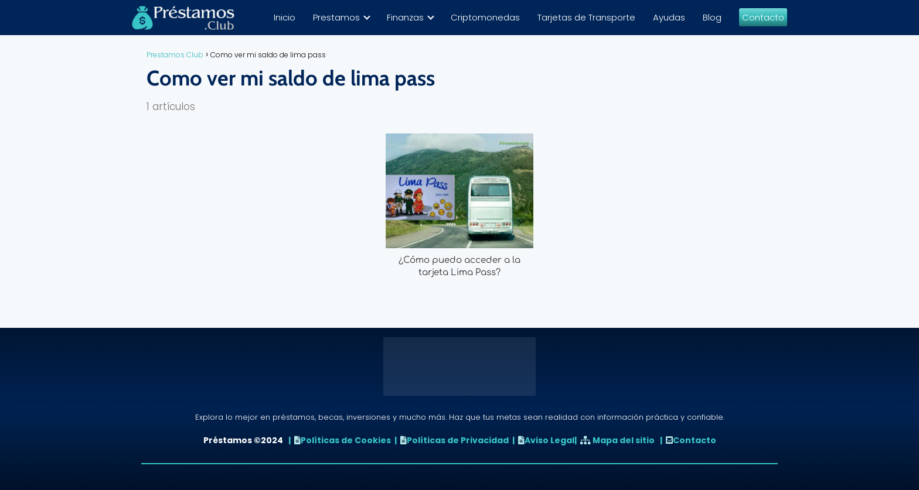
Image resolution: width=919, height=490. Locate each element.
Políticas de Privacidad (458, 440)
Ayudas (669, 17)
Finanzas (405, 17)
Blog (712, 17)
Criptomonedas (485, 17)
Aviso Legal (549, 440)
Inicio (284, 17)
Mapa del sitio (624, 440)
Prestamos (336, 17)
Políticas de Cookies (346, 440)
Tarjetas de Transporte (586, 17)
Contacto (763, 17)
